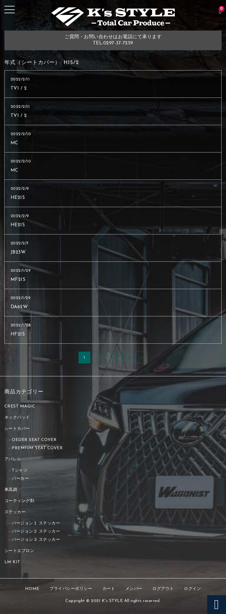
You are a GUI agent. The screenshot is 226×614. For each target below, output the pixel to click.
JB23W (18, 252)
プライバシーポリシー (70, 589)
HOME (32, 589)
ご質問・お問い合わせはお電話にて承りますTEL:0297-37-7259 (113, 40)
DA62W (19, 307)
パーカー (20, 479)
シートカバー (17, 429)
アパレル (12, 459)
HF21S (18, 334)
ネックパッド (17, 417)
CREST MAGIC (19, 406)
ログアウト (163, 589)
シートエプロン (19, 551)
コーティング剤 (19, 501)
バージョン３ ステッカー (36, 540)
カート (108, 589)
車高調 (10, 490)
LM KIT (12, 562)
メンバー (133, 589)
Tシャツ (19, 470)
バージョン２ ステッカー (36, 531)
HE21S (18, 197)
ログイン (192, 589)
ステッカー (15, 512)
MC (15, 143)
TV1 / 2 (19, 88)
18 (128, 357)
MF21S (18, 279)
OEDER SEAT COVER (34, 440)
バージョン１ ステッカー (36, 523)
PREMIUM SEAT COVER (37, 448)
